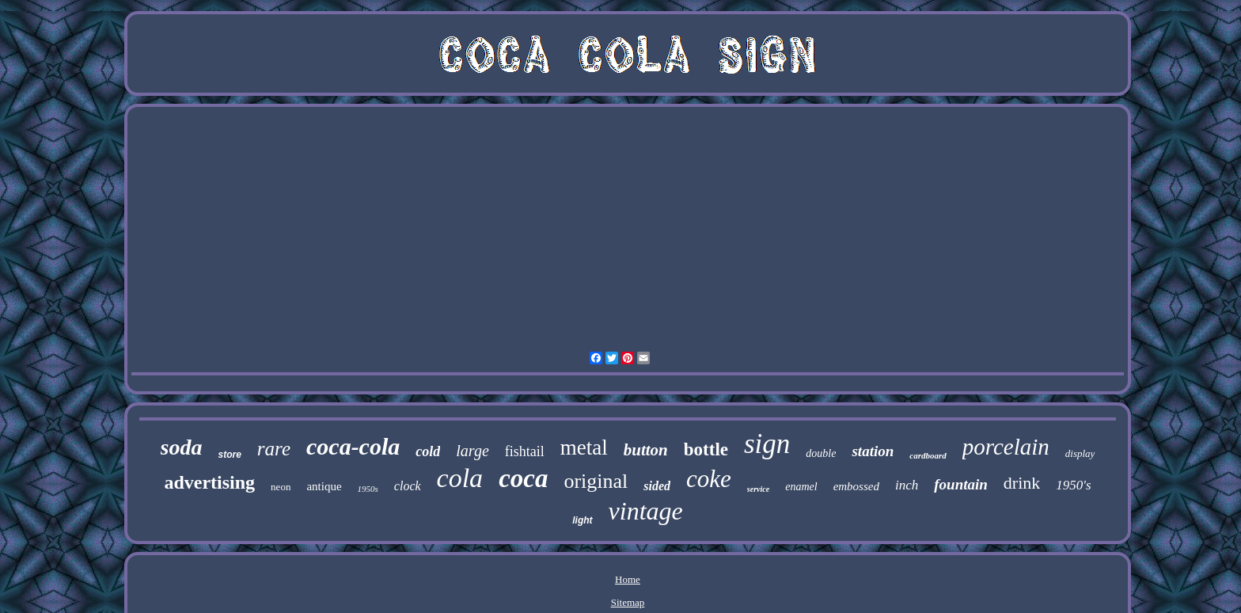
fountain (961, 484)
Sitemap (628, 602)
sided (656, 486)
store (229, 454)
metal (584, 447)
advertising (209, 482)
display (1080, 453)
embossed (856, 486)
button (646, 449)
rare (273, 448)
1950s (368, 488)
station (873, 451)
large (472, 450)
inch (906, 485)
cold (428, 451)
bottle (706, 449)
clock (407, 486)
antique (323, 486)
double (821, 453)
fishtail (525, 451)
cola (460, 478)
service (758, 489)
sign (767, 443)
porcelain (1005, 446)
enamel (801, 487)
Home (627, 579)
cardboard (927, 455)
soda (182, 447)
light (582, 520)
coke (708, 479)
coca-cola (353, 446)
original (596, 481)
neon (280, 487)
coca (523, 478)
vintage (646, 511)
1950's (1073, 485)
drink (1022, 483)
